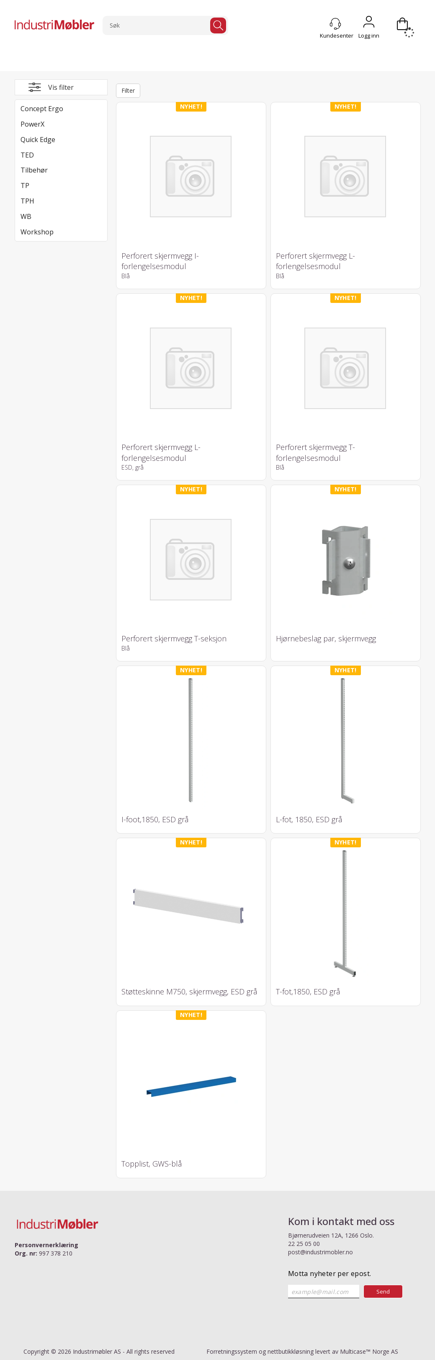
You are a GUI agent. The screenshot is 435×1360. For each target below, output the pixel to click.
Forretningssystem (231, 1351)
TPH (27, 201)
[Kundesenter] (335, 24)
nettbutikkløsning (291, 1351)
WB (26, 216)
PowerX (32, 124)
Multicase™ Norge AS (369, 1351)
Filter (128, 90)
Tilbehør (34, 170)
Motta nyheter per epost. (329, 1273)
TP (25, 185)
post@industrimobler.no (320, 1252)
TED (27, 155)
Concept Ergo (42, 108)
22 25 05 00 (304, 1244)
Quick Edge (38, 139)
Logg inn (369, 24)
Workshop (37, 231)
